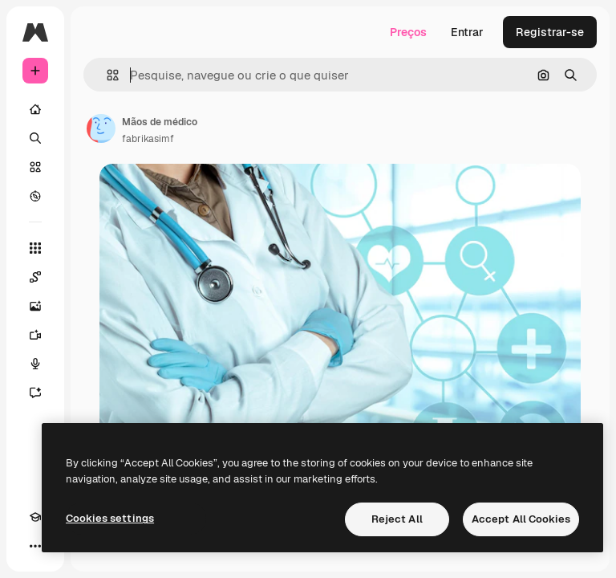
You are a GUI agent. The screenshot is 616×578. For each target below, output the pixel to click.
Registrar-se (550, 32)
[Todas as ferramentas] (35, 248)
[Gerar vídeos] (35, 335)
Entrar (467, 32)
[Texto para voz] (35, 364)
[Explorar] (35, 196)
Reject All (397, 519)
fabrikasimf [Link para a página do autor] (148, 138)
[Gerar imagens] (35, 306)
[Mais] (35, 546)
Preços (408, 32)
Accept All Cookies (521, 519)
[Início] (35, 109)
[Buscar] (35, 138)
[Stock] (35, 167)
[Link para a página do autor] (101, 128)
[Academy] (35, 517)
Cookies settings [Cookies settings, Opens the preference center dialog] (110, 518)
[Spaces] (35, 277)
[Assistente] (35, 392)
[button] (106, 75)
